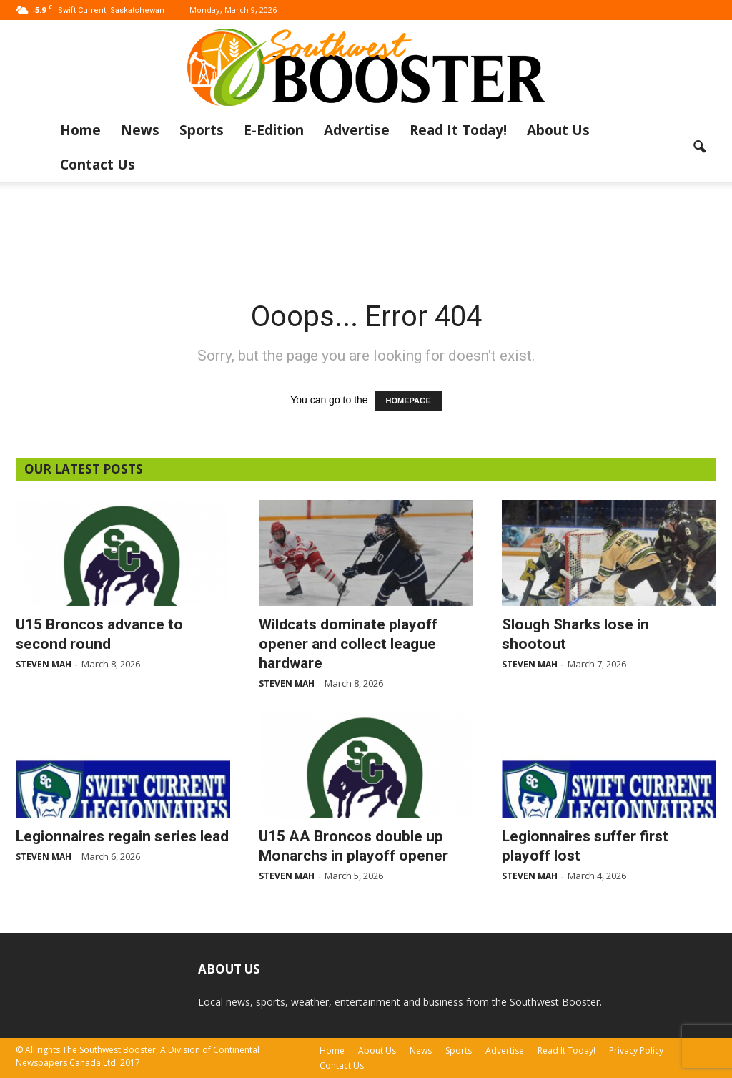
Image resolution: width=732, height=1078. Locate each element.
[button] (699, 147)
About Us (558, 130)
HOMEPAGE (408, 400)
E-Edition (274, 130)
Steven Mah (43, 664)
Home (80, 130)
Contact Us (97, 164)
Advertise (357, 130)
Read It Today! (458, 130)
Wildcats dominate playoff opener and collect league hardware (348, 644)
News (140, 130)
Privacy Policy (636, 1050)
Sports (201, 130)
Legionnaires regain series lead (122, 836)
